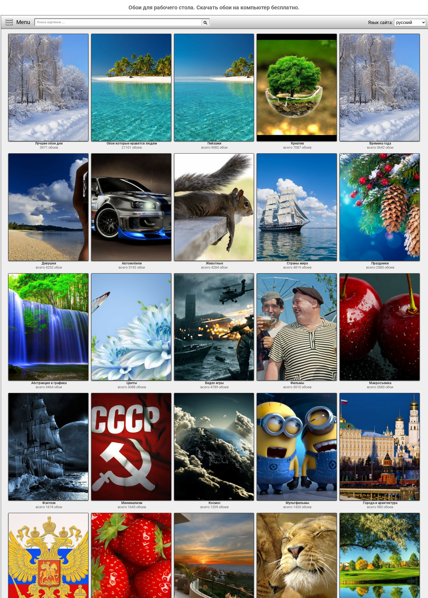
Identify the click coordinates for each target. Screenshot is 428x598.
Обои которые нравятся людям (132, 143)
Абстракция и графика (49, 383)
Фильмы (297, 383)
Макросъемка (380, 383)
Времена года (380, 143)
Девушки (49, 263)
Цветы (132, 383)
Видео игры (214, 383)
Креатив (297, 143)
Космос (214, 503)
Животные (214, 263)
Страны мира (297, 263)
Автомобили (132, 263)
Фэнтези (49, 503)
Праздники (380, 263)
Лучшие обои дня (49, 143)
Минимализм (131, 503)
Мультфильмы (297, 503)
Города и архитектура (380, 503)
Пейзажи (214, 143)
